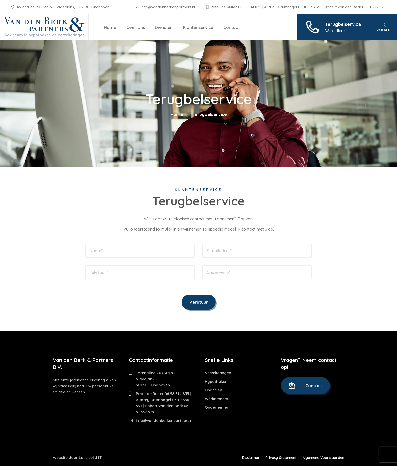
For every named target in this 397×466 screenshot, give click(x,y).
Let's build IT (90, 457)
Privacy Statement (281, 457)
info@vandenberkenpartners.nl (165, 7)
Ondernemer (216, 407)
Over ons (135, 27)
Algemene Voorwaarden (323, 457)
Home (110, 27)
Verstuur (198, 302)
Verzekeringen (218, 372)
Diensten (164, 27)
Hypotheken (216, 381)
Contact (231, 27)
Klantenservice (198, 27)
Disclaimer (251, 457)
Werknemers (216, 398)
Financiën (213, 390)
